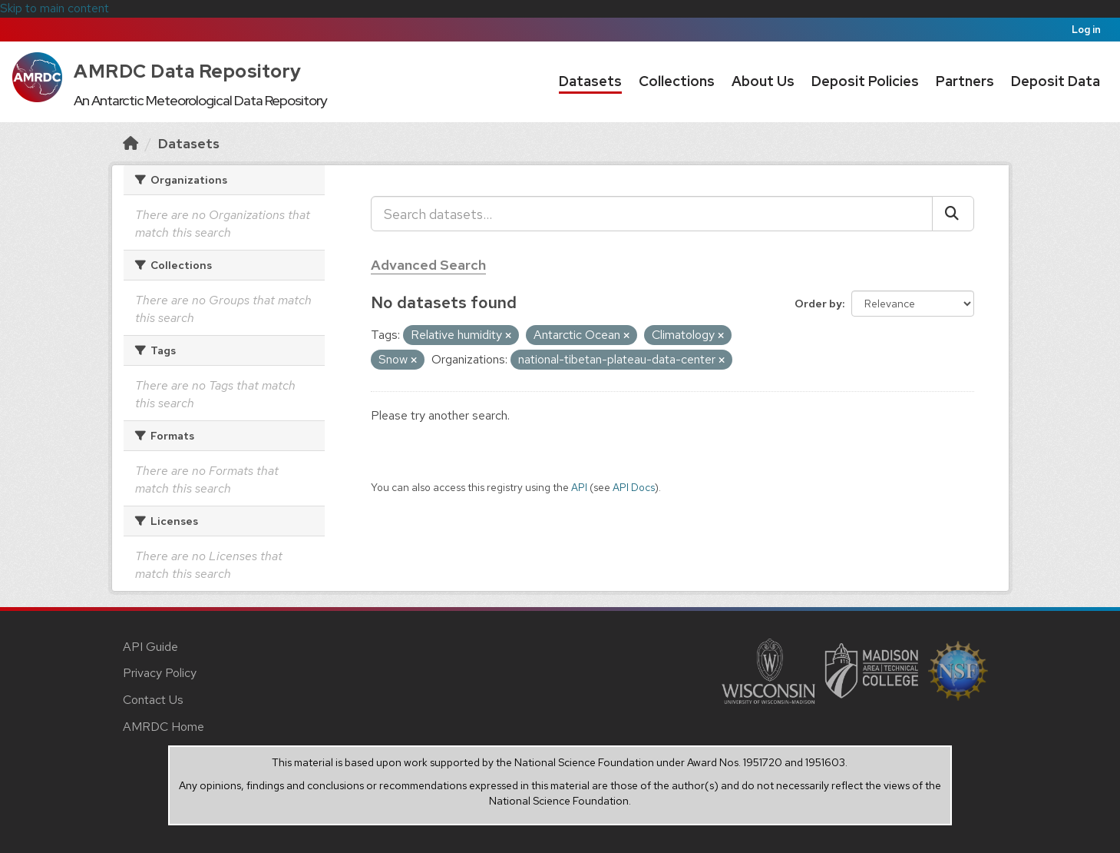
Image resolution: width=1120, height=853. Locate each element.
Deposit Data (1055, 81)
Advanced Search (428, 265)
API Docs (634, 487)
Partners (965, 81)
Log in (1086, 29)
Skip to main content (54, 8)
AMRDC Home (163, 727)
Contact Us (153, 700)
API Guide (150, 647)
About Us (763, 81)
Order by (818, 303)
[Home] (130, 143)
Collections (677, 81)
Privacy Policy (160, 673)
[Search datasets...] (652, 213)
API (579, 487)
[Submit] (953, 213)
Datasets (590, 81)
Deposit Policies (865, 81)
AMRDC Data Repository (188, 71)
